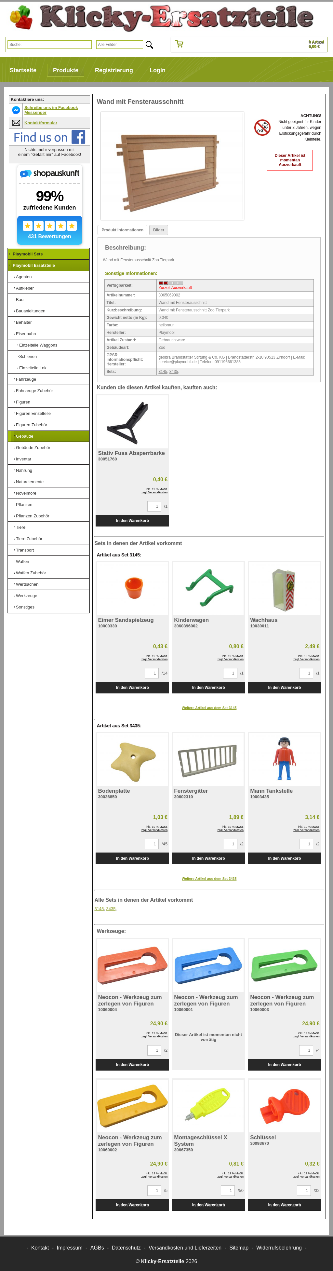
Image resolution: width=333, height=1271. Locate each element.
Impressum (70, 1247)
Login (158, 70)
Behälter (24, 322)
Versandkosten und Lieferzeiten (185, 1247)
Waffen (22, 561)
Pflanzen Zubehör (32, 515)
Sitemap (238, 1247)
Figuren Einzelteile (33, 413)
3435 (173, 371)
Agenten (24, 276)
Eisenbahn (26, 333)
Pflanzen (24, 504)
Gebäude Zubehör (33, 447)
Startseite (23, 70)
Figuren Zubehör (31, 424)
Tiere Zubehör (29, 538)
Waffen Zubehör (31, 572)
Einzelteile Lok (33, 367)
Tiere (20, 527)
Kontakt (40, 1247)
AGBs (97, 1247)
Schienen (28, 356)
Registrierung (114, 70)
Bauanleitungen (30, 310)
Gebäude (24, 436)
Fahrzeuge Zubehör (34, 390)
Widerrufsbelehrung (279, 1247)
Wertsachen (27, 584)
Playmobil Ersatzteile (34, 265)
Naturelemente (30, 481)
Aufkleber (25, 288)
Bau (19, 299)
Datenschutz (126, 1247)
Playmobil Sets (28, 254)
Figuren (23, 402)
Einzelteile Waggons (38, 345)
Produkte (65, 70)
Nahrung (24, 470)
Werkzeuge (26, 595)
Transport (25, 550)
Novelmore (26, 493)
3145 (162, 371)
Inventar (23, 459)
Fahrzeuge (26, 379)
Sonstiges (25, 607)
